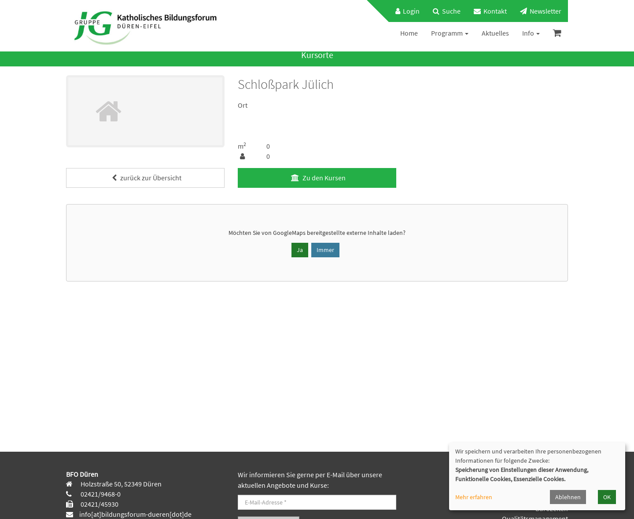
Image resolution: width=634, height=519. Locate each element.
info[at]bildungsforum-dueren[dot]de (135, 514)
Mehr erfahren (473, 497)
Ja (300, 250)
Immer (325, 250)
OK (607, 497)
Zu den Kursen (317, 177)
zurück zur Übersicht (145, 177)
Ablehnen (568, 497)
